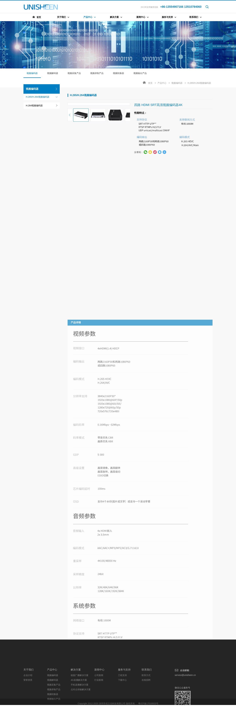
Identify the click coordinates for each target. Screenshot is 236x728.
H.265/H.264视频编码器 (37, 97)
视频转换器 (118, 73)
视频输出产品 (140, 73)
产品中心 (162, 83)
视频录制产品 (97, 73)
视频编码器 (32, 75)
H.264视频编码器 (34, 105)
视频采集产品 (74, 73)
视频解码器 (52, 73)
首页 (150, 83)
